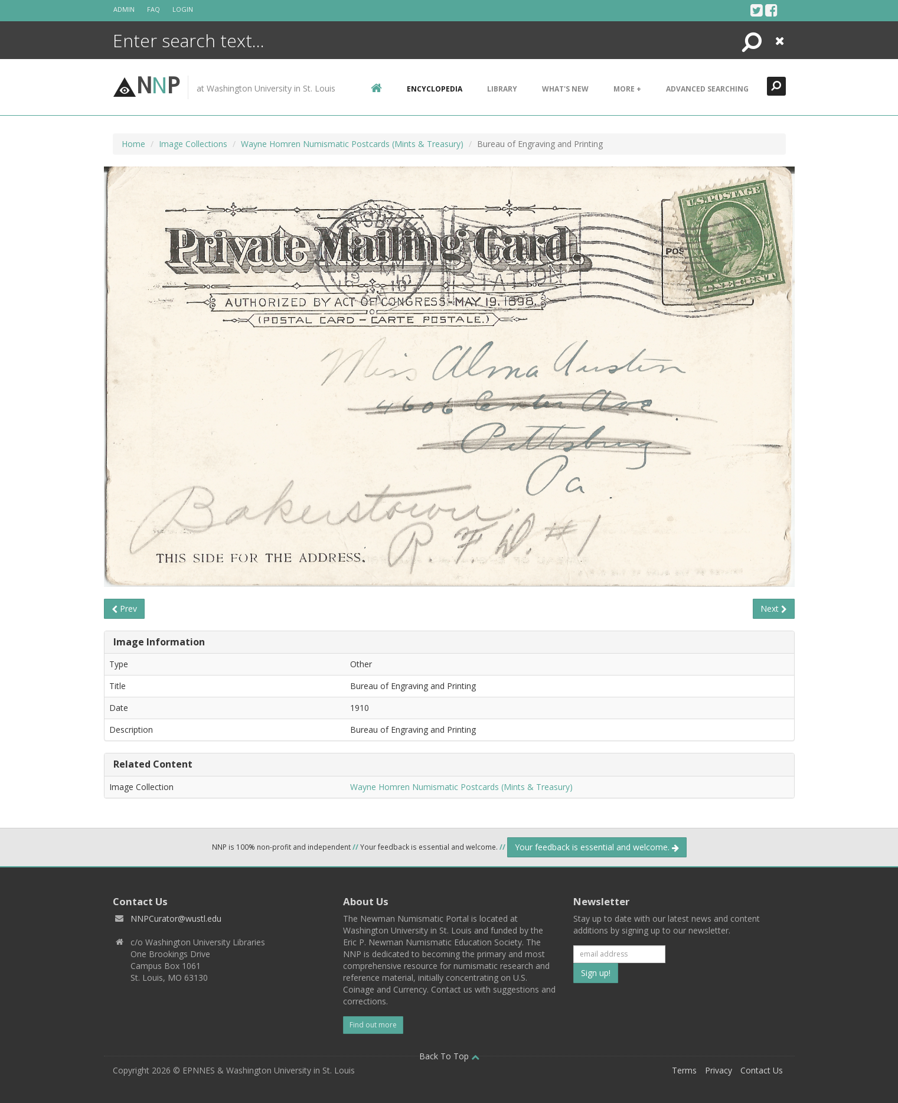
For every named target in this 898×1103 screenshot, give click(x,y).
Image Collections (193, 143)
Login (182, 9)
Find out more (373, 1025)
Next (773, 608)
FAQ (153, 9)
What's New (565, 89)
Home (133, 143)
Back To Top (449, 1056)
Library (502, 89)
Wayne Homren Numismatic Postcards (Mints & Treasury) (352, 143)
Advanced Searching (707, 89)
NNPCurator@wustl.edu (175, 918)
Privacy (718, 1070)
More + (627, 89)
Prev (124, 608)
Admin (124, 9)
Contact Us (761, 1070)
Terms (684, 1070)
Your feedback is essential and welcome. (597, 847)
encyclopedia (434, 89)
